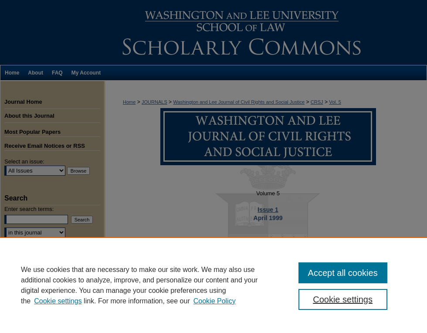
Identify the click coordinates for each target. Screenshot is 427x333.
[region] (213, 285)
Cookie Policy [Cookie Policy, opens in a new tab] (214, 301)
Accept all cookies (343, 273)
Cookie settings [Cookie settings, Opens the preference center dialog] (343, 299)
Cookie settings (57, 301)
